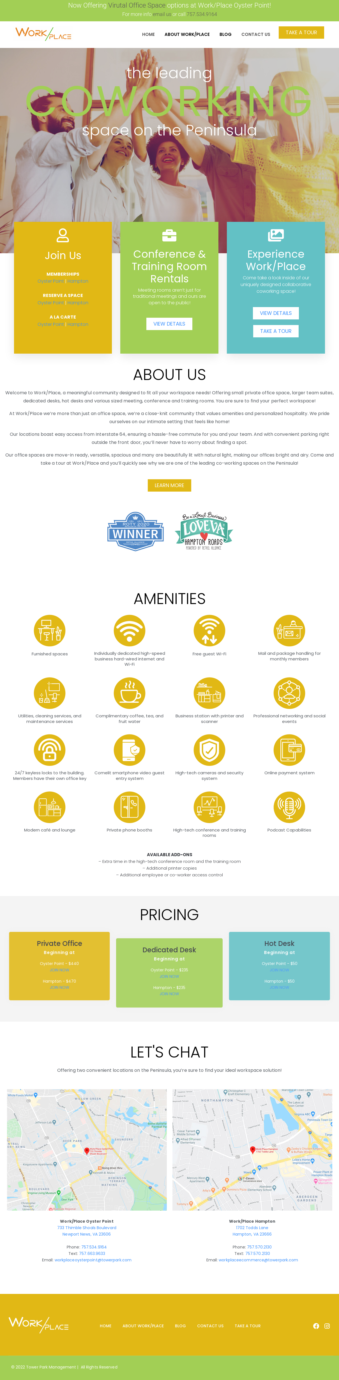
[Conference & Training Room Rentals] (169, 235)
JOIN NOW (169, 1032)
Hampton (78, 281)
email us (162, 14)
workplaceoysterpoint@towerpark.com (93, 1260)
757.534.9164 (94, 1247)
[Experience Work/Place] (276, 235)
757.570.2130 (259, 1247)
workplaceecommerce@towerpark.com (258, 1260)
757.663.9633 (92, 1253)
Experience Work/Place (276, 260)
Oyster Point (51, 281)
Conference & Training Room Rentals (169, 266)
